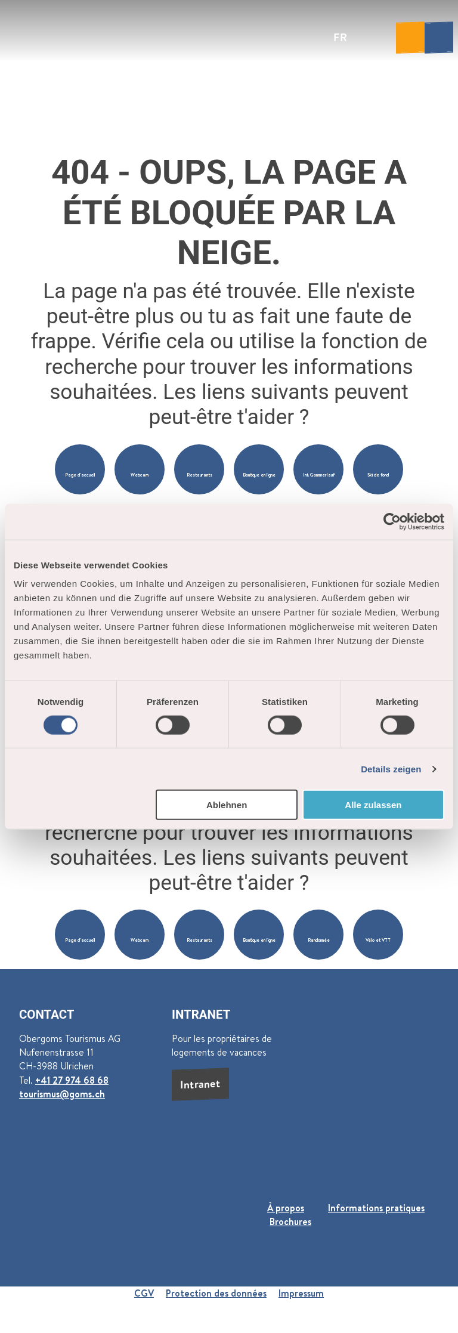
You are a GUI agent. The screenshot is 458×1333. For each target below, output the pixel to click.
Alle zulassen (373, 805)
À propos (285, 1207)
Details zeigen (391, 768)
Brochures (290, 1221)
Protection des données (216, 1293)
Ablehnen (226, 805)
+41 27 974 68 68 (72, 1080)
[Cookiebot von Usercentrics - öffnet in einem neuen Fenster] (392, 521)
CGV (144, 1293)
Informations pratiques (376, 1207)
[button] (80, 469)
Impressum (301, 1293)
